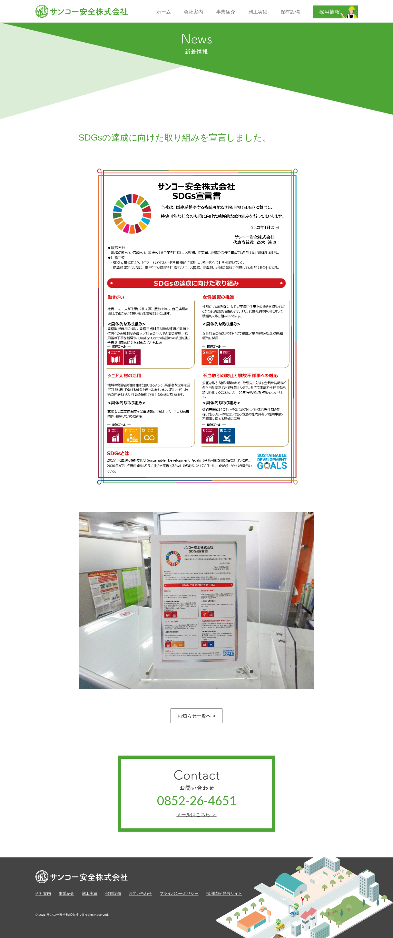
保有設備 (113, 893)
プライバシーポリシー (179, 893)
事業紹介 (66, 893)
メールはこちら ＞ (196, 814)
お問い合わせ (140, 893)
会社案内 (43, 893)
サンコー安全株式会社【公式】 (81, 11)
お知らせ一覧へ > (196, 715)
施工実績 (89, 893)
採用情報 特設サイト (224, 893)
